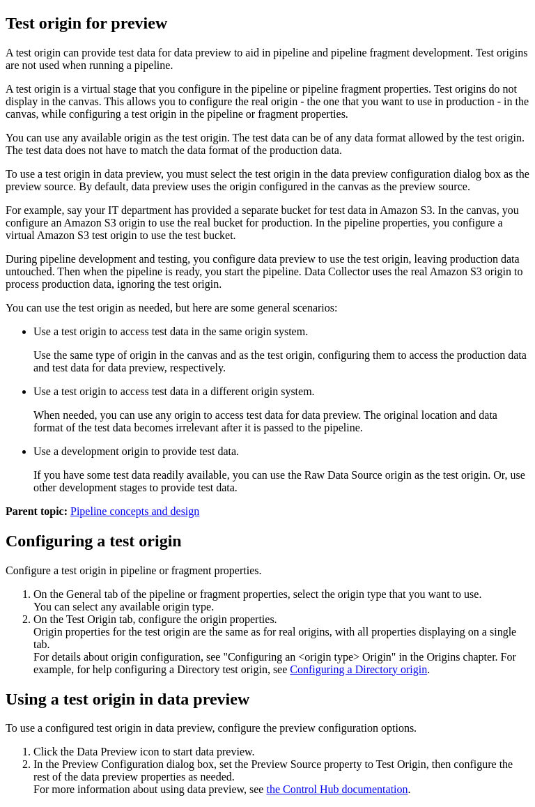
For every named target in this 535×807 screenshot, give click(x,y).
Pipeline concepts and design (134, 511)
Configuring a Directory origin (358, 669)
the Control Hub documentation (337, 789)
